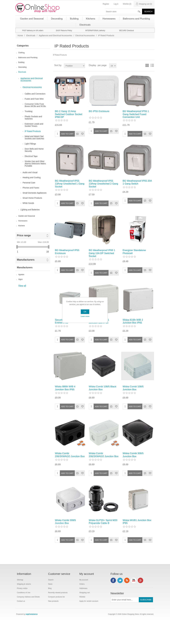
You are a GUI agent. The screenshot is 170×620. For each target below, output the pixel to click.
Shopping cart (84, 593)
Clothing (21, 53)
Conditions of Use (23, 593)
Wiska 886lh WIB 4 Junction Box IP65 (65, 388)
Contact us (21, 601)
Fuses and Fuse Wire (34, 99)
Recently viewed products (58, 593)
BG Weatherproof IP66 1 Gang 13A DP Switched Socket (102, 253)
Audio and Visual (30, 172)
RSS (127, 580)
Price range (24, 235)
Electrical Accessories (85, 35)
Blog (50, 588)
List (152, 65)
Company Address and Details (28, 597)
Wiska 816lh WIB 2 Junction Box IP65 (133, 321)
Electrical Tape (31, 156)
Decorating (22, 67)
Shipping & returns (24, 584)
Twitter (120, 580)
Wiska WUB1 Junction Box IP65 (137, 521)
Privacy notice (22, 588)
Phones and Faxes (31, 188)
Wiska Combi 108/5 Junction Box (133, 388)
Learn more (85, 316)
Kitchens (21, 226)
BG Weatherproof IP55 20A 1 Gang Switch (137, 182)
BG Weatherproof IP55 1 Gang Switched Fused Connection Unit (136, 114)
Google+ (140, 580)
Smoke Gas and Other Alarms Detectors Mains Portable (35, 163)
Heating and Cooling (32, 177)
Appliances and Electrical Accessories (55, 35)
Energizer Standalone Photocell (134, 251)
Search (50, 580)
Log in (116, 4)
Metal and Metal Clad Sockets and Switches (34, 137)
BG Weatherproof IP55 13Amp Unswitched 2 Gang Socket (103, 183)
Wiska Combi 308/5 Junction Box (133, 455)
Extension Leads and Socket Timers (34, 125)
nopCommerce (32, 614)
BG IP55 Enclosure (99, 111)
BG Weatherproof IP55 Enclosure (67, 251)
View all (22, 286)
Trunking (28, 111)
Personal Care (29, 182)
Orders (82, 584)
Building (21, 62)
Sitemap (20, 580)
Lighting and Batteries (30, 209)
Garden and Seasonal (26, 216)
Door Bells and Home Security (34, 150)
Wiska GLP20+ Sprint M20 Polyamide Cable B (103, 521)
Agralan (21, 274)
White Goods (28, 203)
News (50, 584)
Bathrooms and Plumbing (27, 58)
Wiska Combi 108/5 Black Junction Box (102, 388)
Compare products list (56, 597)
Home (20, 35)
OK (85, 312)
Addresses (83, 588)
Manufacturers (25, 259)
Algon (20, 279)
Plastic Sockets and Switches (33, 117)
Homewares (22, 221)
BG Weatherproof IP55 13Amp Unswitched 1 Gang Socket (69, 183)
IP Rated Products (33, 131)
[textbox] (123, 11)
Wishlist (82, 597)
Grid (147, 65)
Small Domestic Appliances (35, 193)
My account (83, 580)
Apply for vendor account (88, 601)
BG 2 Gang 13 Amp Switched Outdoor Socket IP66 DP (68, 114)
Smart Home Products (32, 198)
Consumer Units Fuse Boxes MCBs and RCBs (35, 105)
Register (106, 4)
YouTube (133, 580)
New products (53, 601)
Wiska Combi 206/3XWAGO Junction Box (70, 455)
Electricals (30, 35)
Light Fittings (30, 144)
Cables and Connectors (35, 94)
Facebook (113, 580)
